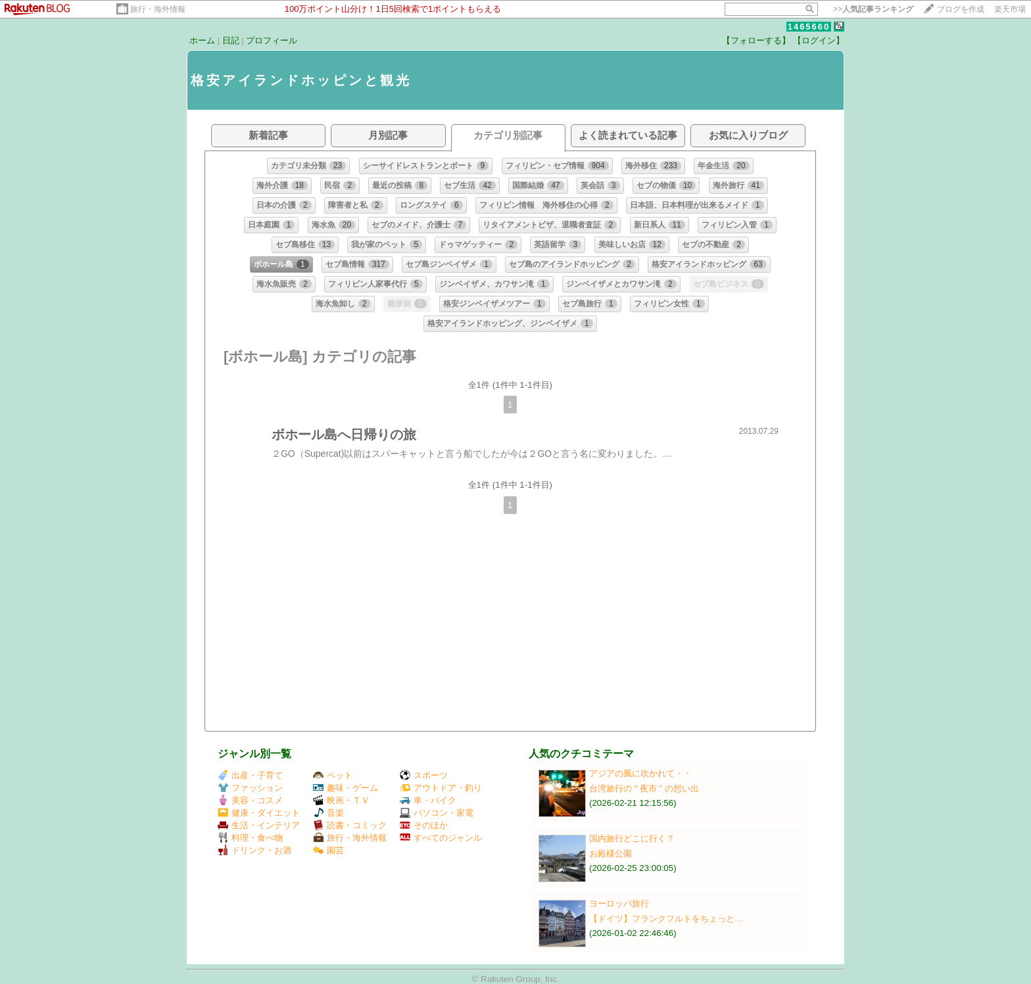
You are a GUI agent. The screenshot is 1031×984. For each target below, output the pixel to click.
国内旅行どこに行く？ (632, 838)
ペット (332, 775)
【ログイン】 (818, 40)
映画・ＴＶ (341, 800)
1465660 (809, 27)
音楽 (328, 813)
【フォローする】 (756, 40)
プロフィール (271, 40)
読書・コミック (350, 825)
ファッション (250, 788)
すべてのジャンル (441, 838)
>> (873, 9)
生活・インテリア (259, 825)
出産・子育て (250, 775)
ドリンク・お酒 (254, 850)
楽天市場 (1010, 9)
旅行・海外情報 (157, 9)
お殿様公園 (610, 853)
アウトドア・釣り (441, 788)
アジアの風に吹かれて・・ (640, 773)
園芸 (328, 850)
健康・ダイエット (259, 813)
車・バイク (428, 800)
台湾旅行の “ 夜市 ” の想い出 (644, 788)
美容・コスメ (250, 800)
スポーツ (424, 775)
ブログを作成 (960, 9)
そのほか (424, 825)
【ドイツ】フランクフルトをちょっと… (666, 919)
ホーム (202, 40)
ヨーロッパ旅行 (619, 903)
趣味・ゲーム (345, 788)
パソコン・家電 (436, 813)
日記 (230, 40)
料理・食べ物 (250, 838)
